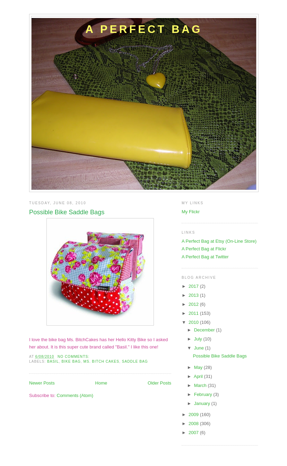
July (198, 339)
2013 (194, 295)
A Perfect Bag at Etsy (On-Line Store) (219, 241)
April (199, 376)
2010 (194, 322)
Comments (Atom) (75, 395)
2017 (194, 286)
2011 (194, 313)
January (202, 403)
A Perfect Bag (143, 29)
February (204, 394)
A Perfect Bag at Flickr (204, 248)
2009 (194, 414)
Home (101, 383)
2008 (194, 423)
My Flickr (191, 211)
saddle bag (135, 361)
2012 (194, 304)
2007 (194, 432)
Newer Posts (42, 383)
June (199, 348)
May (199, 367)
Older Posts (159, 383)
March (201, 385)
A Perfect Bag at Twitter (205, 256)
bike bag (70, 361)
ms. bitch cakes (102, 361)
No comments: (74, 357)
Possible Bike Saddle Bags (66, 212)
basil (53, 361)
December (205, 330)
